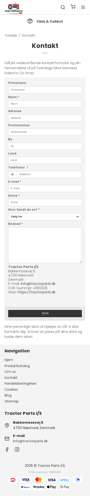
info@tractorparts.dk (38, 283)
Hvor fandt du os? (24, 209)
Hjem (9, 359)
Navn (13, 97)
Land (12, 153)
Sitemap (12, 401)
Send (45, 313)
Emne (14, 195)
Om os (10, 371)
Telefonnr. (18, 167)
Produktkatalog (17, 365)
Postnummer (19, 125)
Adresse (15, 111)
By (10, 139)
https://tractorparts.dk (36, 292)
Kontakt (11, 377)
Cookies (11, 389)
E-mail (14, 181)
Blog (8, 395)
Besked (15, 224)
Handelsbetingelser (20, 383)
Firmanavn (17, 83)
